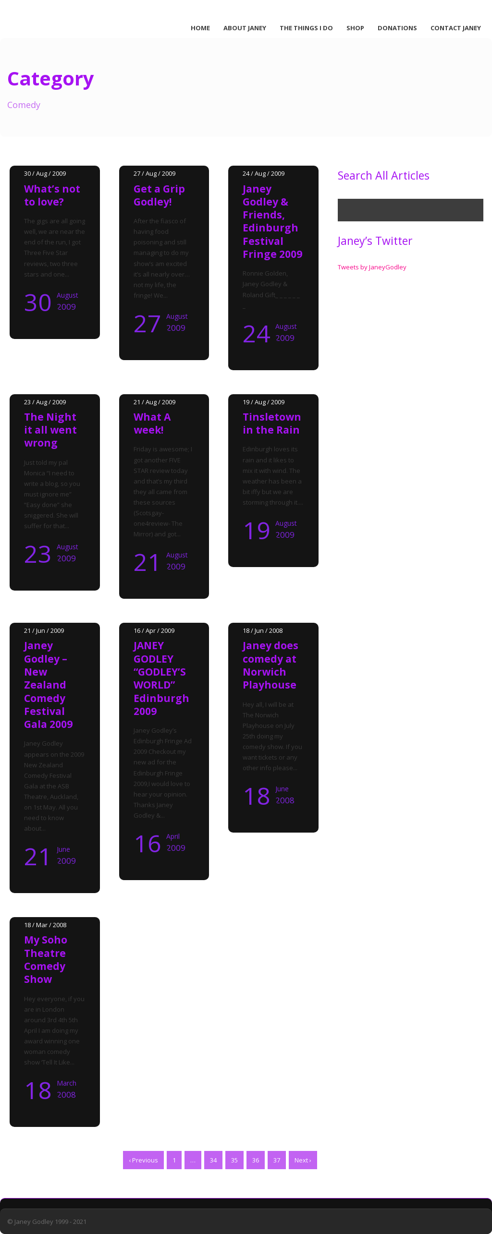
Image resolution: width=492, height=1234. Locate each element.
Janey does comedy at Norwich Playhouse (270, 665)
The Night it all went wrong (50, 430)
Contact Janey (455, 28)
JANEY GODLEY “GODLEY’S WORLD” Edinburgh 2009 (161, 678)
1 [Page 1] (174, 1160)
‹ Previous (143, 1160)
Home (200, 28)
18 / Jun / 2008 (263, 630)
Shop (355, 28)
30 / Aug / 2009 (45, 173)
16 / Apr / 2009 (154, 630)
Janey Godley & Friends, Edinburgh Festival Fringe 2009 (272, 221)
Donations (397, 28)
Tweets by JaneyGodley (372, 267)
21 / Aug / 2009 (154, 402)
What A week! (152, 423)
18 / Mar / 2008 (45, 924)
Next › (303, 1160)
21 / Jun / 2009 (44, 630)
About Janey (244, 28)
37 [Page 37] (276, 1160)
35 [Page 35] (234, 1160)
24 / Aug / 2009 (263, 173)
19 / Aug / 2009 (263, 402)
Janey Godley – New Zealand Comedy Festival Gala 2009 (48, 685)
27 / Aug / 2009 (154, 173)
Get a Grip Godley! (159, 195)
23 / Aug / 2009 (45, 402)
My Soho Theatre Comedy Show (45, 959)
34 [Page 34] (213, 1160)
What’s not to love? (52, 195)
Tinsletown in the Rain (272, 423)
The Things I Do (306, 28)
